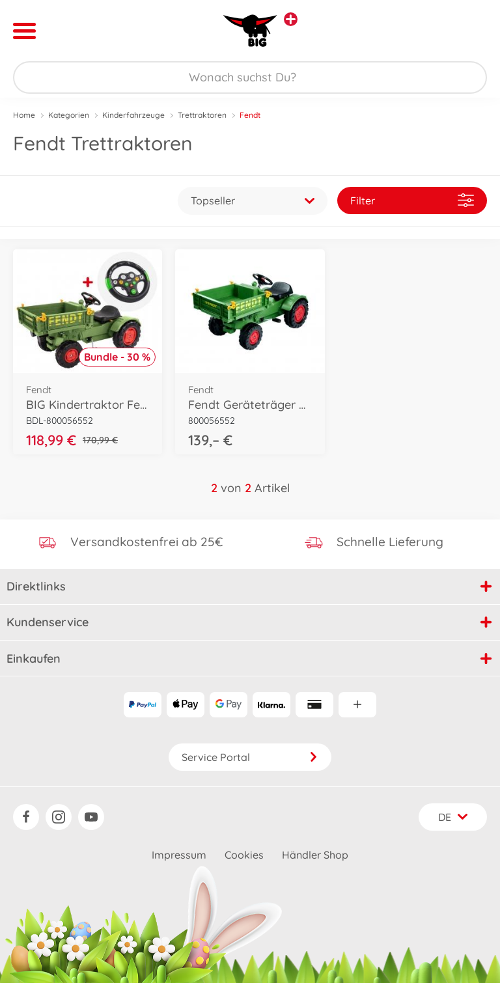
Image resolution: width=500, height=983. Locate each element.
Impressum (179, 854)
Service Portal (250, 757)
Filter (412, 200)
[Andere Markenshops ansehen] (291, 19)
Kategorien (68, 115)
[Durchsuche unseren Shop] (250, 77)
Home (24, 115)
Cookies (244, 854)
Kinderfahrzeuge (133, 115)
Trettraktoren (202, 115)
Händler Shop (315, 854)
